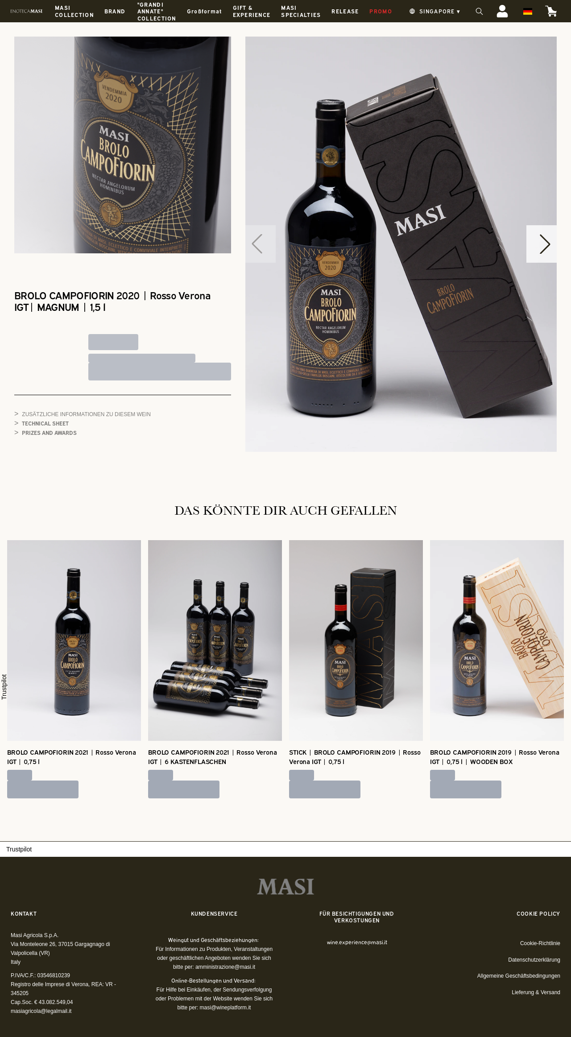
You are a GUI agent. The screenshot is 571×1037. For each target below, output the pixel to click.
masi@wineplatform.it (225, 1007)
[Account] (502, 11)
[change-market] (434, 11)
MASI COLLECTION (74, 11)
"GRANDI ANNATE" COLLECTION (156, 11)
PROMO (380, 11)
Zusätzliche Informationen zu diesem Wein (86, 414)
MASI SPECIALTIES (301, 11)
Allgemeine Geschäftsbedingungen (518, 976)
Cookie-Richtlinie (540, 943)
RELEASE (345, 11)
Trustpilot (4, 687)
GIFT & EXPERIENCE (252, 11)
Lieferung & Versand (536, 992)
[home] (26, 11)
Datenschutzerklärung (534, 960)
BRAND (114, 11)
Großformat (204, 11)
